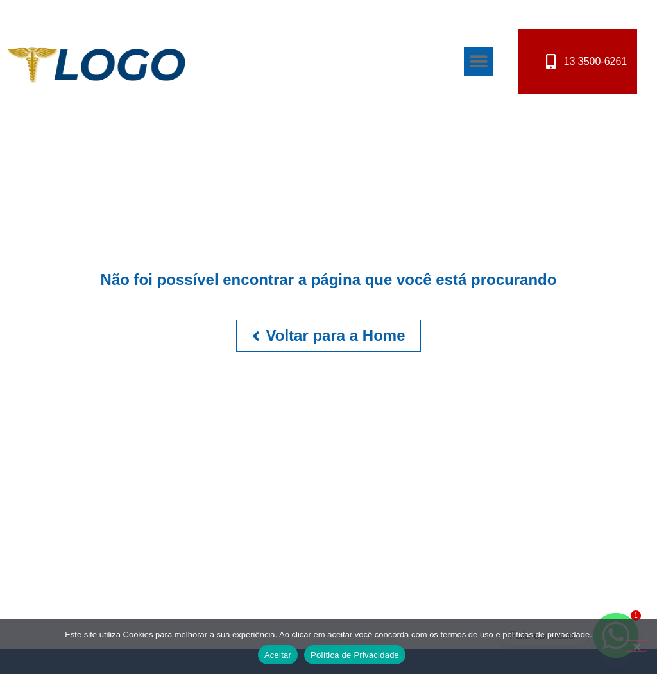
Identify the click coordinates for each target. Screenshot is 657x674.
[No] (636, 646)
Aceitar (277, 655)
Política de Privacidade (355, 655)
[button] (478, 61)
